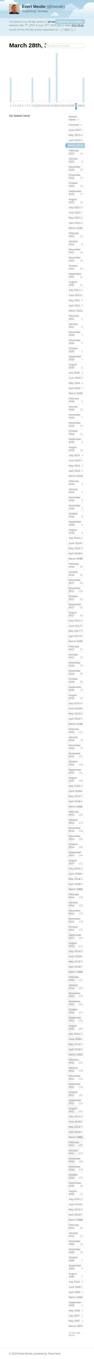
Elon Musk (78, 25)
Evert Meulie (25, 1353)
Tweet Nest (54, 1353)
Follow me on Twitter (69, 21)
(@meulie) (43, 6)
